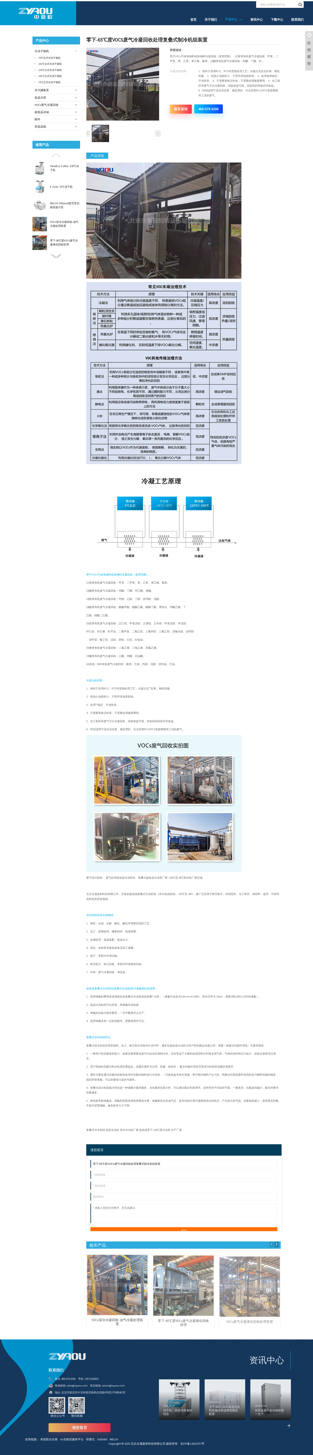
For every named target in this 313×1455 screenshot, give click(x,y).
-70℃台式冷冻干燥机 (49, 56)
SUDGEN (103, 1437)
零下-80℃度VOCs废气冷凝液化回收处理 (64, 241)
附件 (37, 118)
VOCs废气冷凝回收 (47, 103)
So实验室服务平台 (73, 1437)
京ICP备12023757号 (192, 1441)
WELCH (115, 1437)
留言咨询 (181, 108)
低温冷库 (40, 96)
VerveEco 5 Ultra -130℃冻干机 (64, 167)
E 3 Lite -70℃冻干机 (61, 185)
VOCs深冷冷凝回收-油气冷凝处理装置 (64, 222)
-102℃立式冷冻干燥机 (50, 74)
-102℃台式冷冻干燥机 (50, 62)
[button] (56, 154)
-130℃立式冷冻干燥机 (50, 68)
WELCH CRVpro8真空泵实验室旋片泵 (64, 204)
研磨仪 (91, 1437)
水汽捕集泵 (42, 89)
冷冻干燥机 (42, 50)
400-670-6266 (208, 108)
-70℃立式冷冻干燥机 (49, 80)
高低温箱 (40, 125)
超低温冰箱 (42, 111)
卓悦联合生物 (50, 1437)
